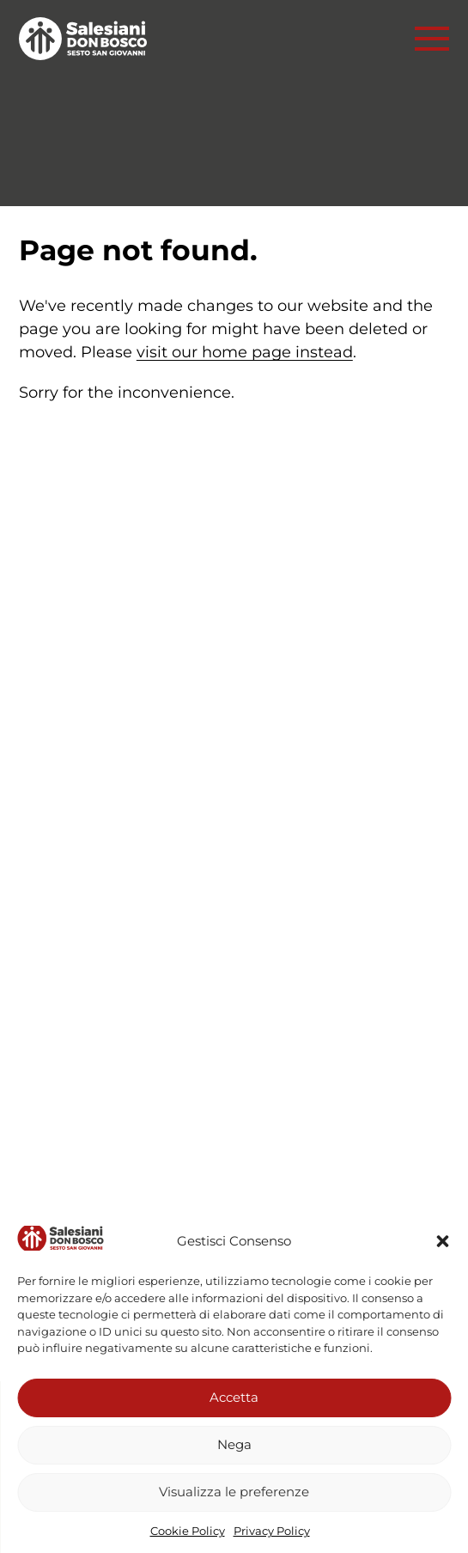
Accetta (234, 1397)
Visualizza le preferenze (234, 1491)
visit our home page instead (245, 352)
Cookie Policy (187, 1531)
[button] (442, 1241)
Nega (234, 1444)
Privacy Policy (272, 1531)
